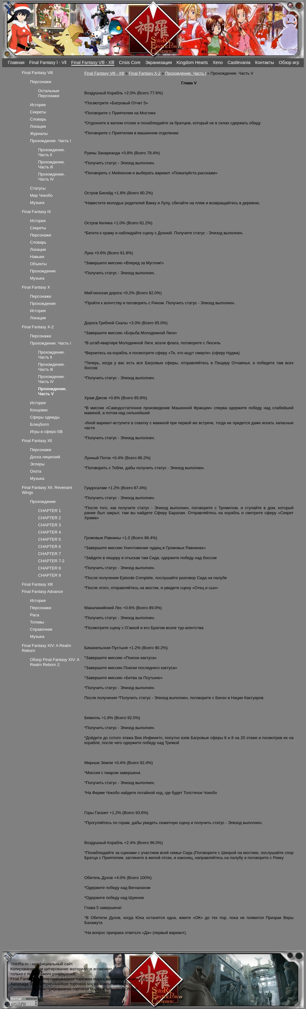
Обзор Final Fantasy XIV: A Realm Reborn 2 (54, 662)
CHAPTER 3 (49, 525)
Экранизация (158, 62)
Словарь (38, 119)
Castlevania (239, 62)
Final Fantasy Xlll (37, 584)
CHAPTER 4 (49, 532)
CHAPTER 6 (49, 546)
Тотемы (37, 622)
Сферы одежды (45, 417)
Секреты (38, 112)
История (38, 104)
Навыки (37, 256)
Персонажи (40, 81)
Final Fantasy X (36, 287)
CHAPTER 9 (49, 575)
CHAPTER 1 (49, 510)
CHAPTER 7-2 (51, 561)
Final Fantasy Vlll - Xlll (92, 62)
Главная (16, 62)
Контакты (264, 62)
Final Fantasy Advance (42, 591)
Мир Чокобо (41, 195)
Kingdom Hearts (192, 62)
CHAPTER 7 (49, 553)
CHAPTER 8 (49, 568)
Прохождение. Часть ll (51, 152)
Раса (34, 615)
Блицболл (39, 424)
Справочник (41, 629)
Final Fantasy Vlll (37, 72)
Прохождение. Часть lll (51, 164)
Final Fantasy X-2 (144, 73)
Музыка (37, 202)
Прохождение (43, 271)
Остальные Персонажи (48, 93)
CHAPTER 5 (49, 539)
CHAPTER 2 (49, 517)
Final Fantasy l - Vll (47, 62)
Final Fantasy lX (36, 211)
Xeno (218, 62)
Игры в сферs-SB (46, 431)
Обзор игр (289, 62)
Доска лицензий (45, 457)
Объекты (38, 263)
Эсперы (37, 464)
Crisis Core (130, 62)
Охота (35, 471)
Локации (38, 126)
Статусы (38, 188)
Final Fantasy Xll (37, 440)
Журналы (39, 133)
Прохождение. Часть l (185, 73)
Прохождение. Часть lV (51, 176)
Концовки (38, 410)
